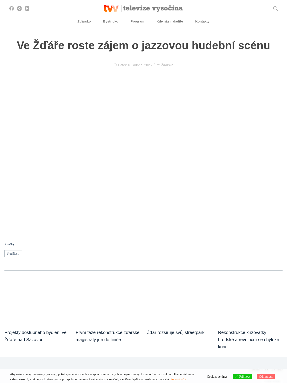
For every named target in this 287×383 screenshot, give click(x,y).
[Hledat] (275, 8)
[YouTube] (27, 8)
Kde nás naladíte (169, 21)
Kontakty (202, 21)
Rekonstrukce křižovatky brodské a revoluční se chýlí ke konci (248, 339)
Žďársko (84, 21)
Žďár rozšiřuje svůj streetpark (175, 332)
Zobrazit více (178, 379)
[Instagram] (19, 8)
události (13, 253)
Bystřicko (110, 21)
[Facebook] (11, 8)
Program (137, 21)
